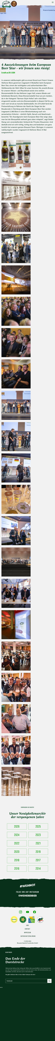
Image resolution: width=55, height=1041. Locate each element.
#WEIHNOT (27, 885)
